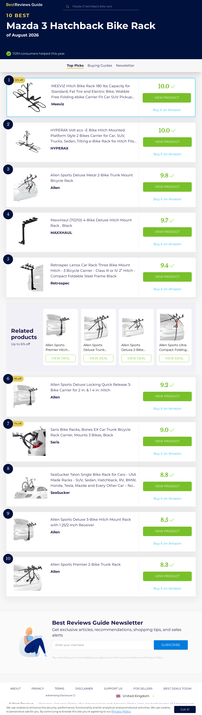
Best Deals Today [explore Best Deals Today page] (178, 688)
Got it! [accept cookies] (184, 709)
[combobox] (101, 6)
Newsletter (125, 65)
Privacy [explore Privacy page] (38, 688)
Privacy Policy (121, 711)
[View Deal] (60, 337)
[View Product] (101, 97)
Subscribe (170, 645)
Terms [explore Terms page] (59, 688)
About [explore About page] (15, 688)
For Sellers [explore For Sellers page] (142, 688)
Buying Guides (100, 65)
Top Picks (75, 65)
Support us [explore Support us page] (113, 688)
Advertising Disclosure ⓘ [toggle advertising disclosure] (60, 695)
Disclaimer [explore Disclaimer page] (84, 688)
